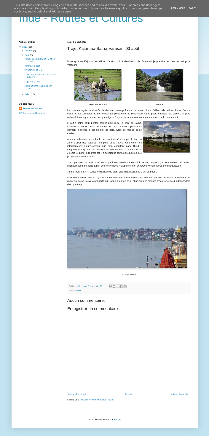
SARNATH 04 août (33, 70)
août (27, 55)
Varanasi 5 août (32, 66)
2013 (25, 47)
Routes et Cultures (33, 108)
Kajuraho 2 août (32, 81)
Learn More (178, 8)
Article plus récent (77, 394)
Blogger (117, 419)
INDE (79, 291)
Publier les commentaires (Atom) (97, 399)
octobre (29, 50)
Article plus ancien (180, 394)
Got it (192, 8)
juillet (28, 94)
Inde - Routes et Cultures (81, 18)
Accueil (128, 394)
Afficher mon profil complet (32, 113)
